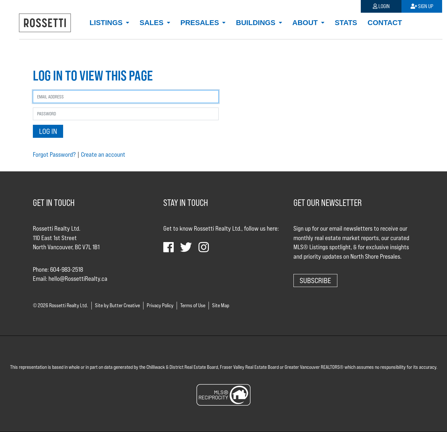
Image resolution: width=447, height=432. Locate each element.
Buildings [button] (256, 23)
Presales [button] (201, 23)
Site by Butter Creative (117, 305)
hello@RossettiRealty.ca (77, 278)
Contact (385, 23)
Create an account (103, 154)
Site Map (220, 305)
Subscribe (315, 280)
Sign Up (422, 6)
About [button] (306, 23)
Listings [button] (107, 23)
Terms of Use (192, 305)
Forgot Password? (54, 154)
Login (381, 6)
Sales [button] (152, 23)
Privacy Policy (160, 305)
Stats (346, 23)
